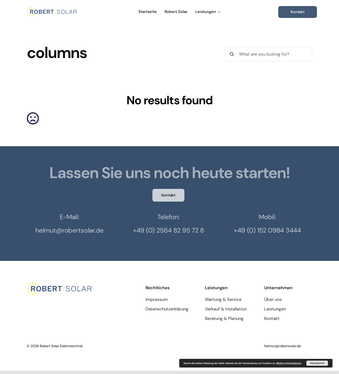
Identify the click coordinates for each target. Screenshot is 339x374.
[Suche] (232, 54)
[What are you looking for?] (268, 54)
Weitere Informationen (288, 363)
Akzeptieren (317, 363)
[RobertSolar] (52, 8)
